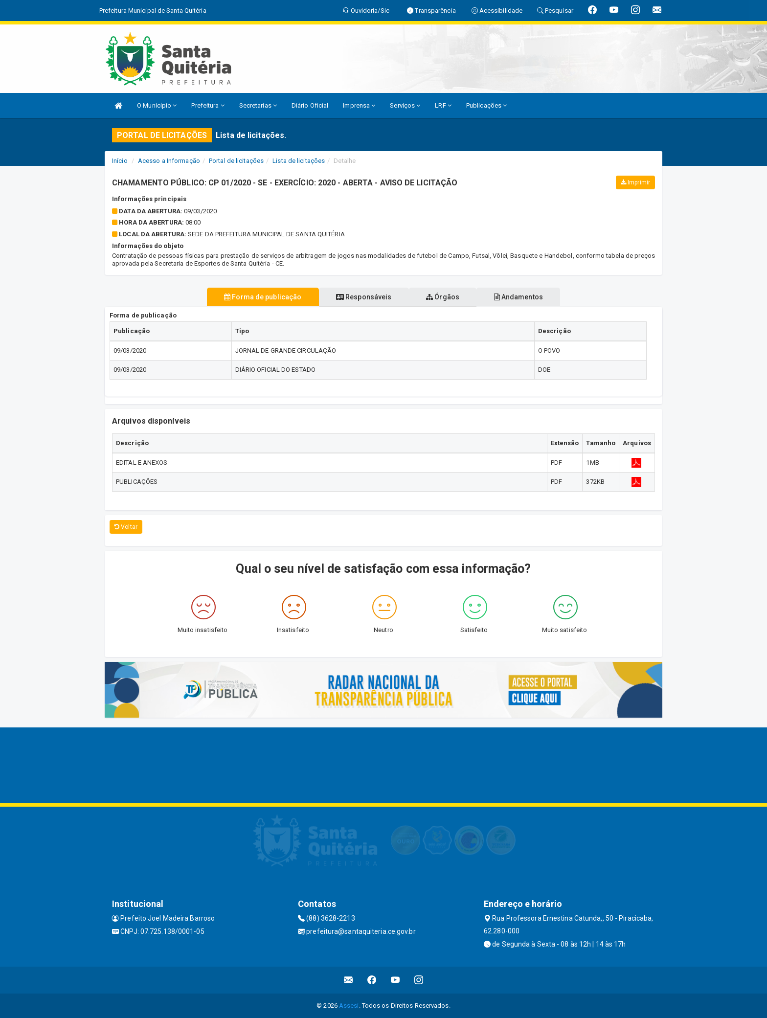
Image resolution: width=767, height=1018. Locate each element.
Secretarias (258, 105)
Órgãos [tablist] (446, 297)
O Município (157, 105)
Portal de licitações (236, 160)
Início (120, 160)
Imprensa (359, 105)
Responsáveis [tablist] (360, 297)
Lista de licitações (298, 160)
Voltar (125, 526)
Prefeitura (207, 105)
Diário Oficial (310, 105)
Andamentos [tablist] (528, 297)
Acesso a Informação (169, 160)
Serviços (405, 105)
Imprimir (635, 182)
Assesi (349, 1005)
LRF (443, 105)
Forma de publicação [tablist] (253, 297)
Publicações (486, 105)
